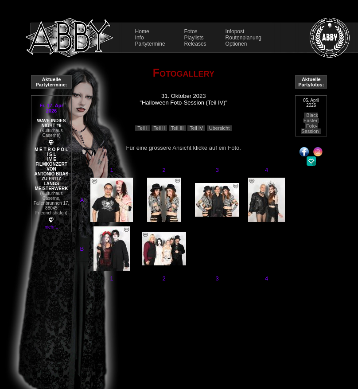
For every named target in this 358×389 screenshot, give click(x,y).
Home (142, 31)
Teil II (159, 128)
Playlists (194, 38)
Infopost (235, 31)
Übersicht (219, 128)
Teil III (177, 128)
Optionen (236, 44)
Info (139, 38)
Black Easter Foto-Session (310, 123)
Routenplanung (243, 38)
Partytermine (150, 44)
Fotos (191, 31)
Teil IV (196, 128)
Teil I (142, 128)
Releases (195, 44)
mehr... (51, 227)
